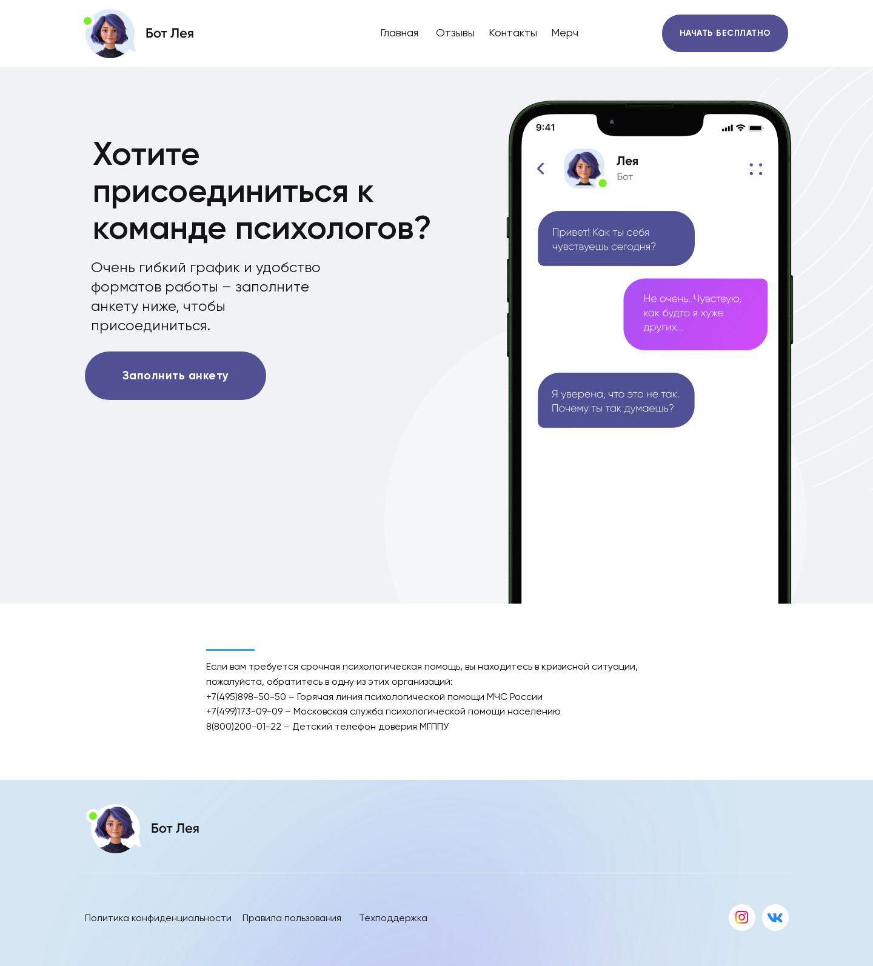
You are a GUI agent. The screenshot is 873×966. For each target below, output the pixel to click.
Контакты (513, 32)
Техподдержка (393, 918)
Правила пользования (291, 918)
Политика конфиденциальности (158, 918)
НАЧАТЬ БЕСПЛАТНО (725, 33)
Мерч (564, 32)
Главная (399, 32)
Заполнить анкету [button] (175, 375)
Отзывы (455, 32)
